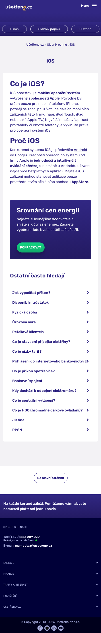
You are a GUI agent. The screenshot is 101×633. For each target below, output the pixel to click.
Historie (85, 29)
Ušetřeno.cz (35, 45)
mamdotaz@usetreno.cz (33, 546)
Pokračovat (30, 247)
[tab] (50, 563)
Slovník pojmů (49, 29)
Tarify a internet (15, 584)
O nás (14, 29)
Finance (8, 573)
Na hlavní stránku (50, 478)
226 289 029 (30, 537)
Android (80, 150)
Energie (8, 562)
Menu (89, 6)
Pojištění (9, 595)
